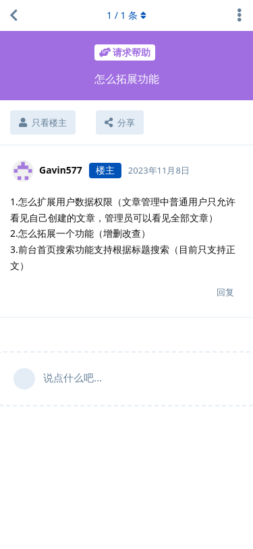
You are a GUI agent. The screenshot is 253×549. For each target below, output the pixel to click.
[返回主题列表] (13, 15)
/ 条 (126, 15)
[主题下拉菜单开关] (239, 15)
